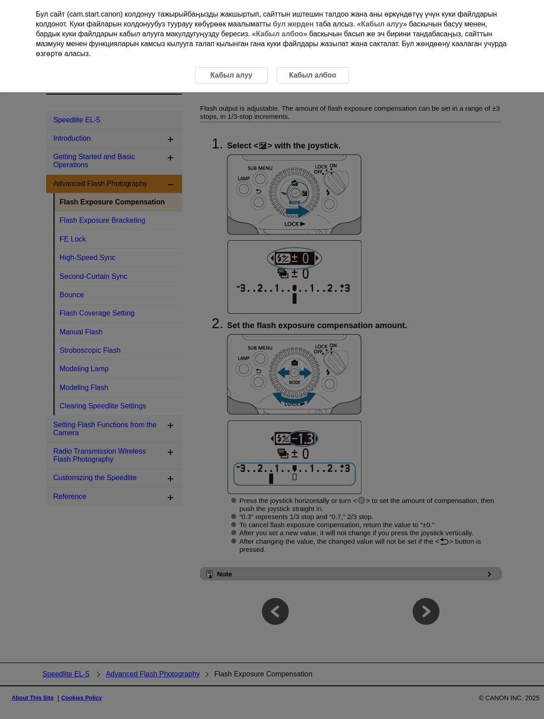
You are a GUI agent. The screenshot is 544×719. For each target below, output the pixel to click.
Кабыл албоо (279, 34)
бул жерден (293, 24)
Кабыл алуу (382, 24)
